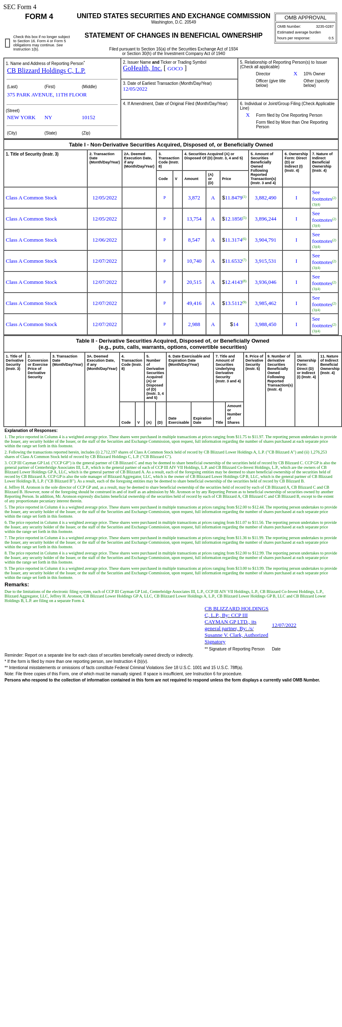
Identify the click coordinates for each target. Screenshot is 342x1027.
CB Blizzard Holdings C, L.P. (46, 70)
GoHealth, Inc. (142, 68)
